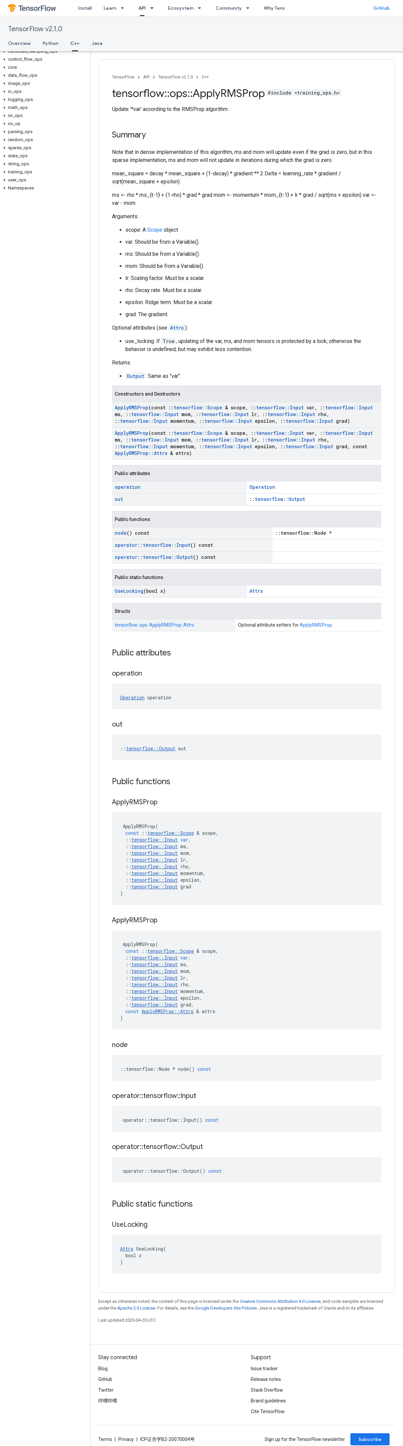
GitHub (381, 8)
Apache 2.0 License (136, 1308)
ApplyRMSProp (132, 407)
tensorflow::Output (280, 499)
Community (229, 8)
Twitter (106, 1390)
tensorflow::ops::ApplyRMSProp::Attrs (154, 625)
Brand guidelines (268, 1400)
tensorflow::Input (280, 407)
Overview (19, 43)
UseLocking (129, 591)
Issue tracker (264, 1368)
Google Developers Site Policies (226, 1308)
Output (135, 376)
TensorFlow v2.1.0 (35, 29)
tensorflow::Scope (198, 407)
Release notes (266, 1379)
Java (97, 43)
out (119, 499)
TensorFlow (123, 76)
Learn (110, 8)
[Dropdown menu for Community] (250, 8)
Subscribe (370, 1439)
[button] (44, 51)
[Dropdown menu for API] (154, 8)
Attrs (177, 328)
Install (85, 8)
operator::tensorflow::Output (154, 557)
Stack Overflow (267, 1390)
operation (127, 487)
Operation (262, 487)
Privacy (126, 1439)
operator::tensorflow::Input (152, 545)
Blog (103, 1368)
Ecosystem (180, 8)
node (121, 533)
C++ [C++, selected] (74, 43)
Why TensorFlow (282, 8)
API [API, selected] (142, 8)
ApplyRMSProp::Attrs (141, 453)
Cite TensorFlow (268, 1411)
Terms (105, 1439)
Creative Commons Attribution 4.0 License (280, 1301)
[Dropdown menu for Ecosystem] (201, 8)
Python (50, 43)
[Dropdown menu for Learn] (124, 8)
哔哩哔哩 (107, 1400)
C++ (205, 76)
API (146, 76)
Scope (154, 230)
